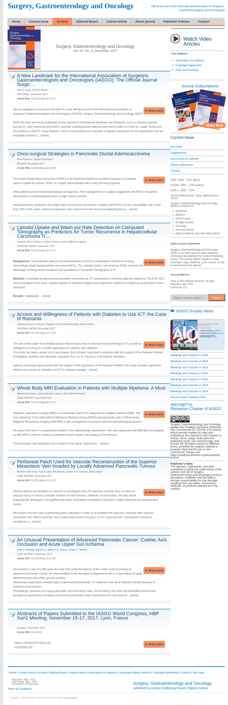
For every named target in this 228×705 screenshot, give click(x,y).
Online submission (181, 164)
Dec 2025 (176, 146)
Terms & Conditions (20, 688)
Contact (175, 170)
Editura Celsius (198, 688)
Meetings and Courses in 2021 (189, 379)
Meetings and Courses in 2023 (189, 367)
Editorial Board (58, 672)
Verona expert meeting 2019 (187, 397)
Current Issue (26, 672)
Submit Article (77, 672)
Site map (198, 672)
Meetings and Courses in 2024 (189, 361)
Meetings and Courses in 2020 (189, 385)
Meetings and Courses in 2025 (189, 355)
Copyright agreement (189, 65)
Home (12, 672)
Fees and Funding (187, 70)
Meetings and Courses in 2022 (189, 373)
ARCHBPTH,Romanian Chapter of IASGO (195, 407)
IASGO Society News (191, 311)
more (45, 135)
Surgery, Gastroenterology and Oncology (71, 6)
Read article (154, 110)
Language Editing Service (134, 672)
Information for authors (102, 672)
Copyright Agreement (166, 672)
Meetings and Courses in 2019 (189, 391)
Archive (41, 672)
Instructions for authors (184, 158)
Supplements (178, 152)
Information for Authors (190, 60)
